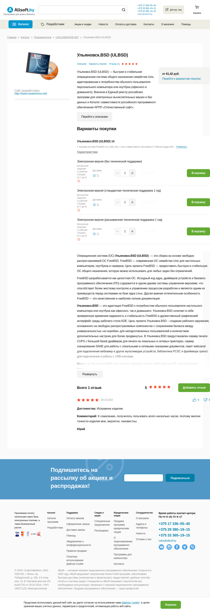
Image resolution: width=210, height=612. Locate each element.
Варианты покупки (98, 64)
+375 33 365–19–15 (174, 535)
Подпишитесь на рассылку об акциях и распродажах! (82, 478)
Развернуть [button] (181, 147)
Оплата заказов (75, 518)
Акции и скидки (82, 24)
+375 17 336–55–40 (174, 524)
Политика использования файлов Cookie (75, 560)
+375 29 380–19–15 (174, 529)
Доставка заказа (76, 529)
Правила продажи (77, 550)
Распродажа (101, 530)
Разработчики (52, 24)
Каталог (23, 24)
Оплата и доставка (125, 24)
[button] (98, 175)
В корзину (198, 173)
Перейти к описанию (94, 116)
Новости (103, 24)
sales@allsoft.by (144, 14)
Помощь (186, 24)
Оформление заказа (78, 524)
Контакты (148, 24)
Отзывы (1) (114, 64)
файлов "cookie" (131, 602)
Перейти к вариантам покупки (181, 78)
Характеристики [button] (87, 152)
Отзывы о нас (143, 539)
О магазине (167, 24)
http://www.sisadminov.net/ (30, 93)
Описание (82, 64)
